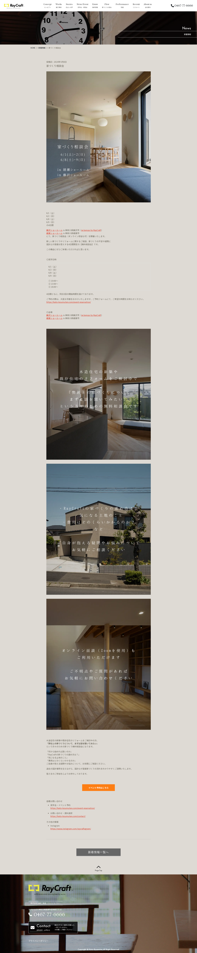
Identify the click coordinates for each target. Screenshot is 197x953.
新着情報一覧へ (98, 852)
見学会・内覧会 (82, 7)
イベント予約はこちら (98, 787)
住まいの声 (69, 7)
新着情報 (42, 48)
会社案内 (148, 7)
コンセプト (47, 7)
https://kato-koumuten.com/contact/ (68, 816)
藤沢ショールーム (54, 230)
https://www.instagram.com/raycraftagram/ (70, 828)
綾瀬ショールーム (54, 233)
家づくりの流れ (107, 7)
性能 (122, 7)
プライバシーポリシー (38, 940)
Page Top (98, 868)
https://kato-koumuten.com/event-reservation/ (68, 302)
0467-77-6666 (182, 5)
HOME (33, 48)
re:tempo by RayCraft (91, 230)
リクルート (136, 7)
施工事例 (58, 7)
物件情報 (95, 7)
